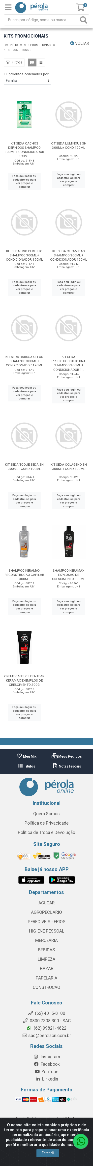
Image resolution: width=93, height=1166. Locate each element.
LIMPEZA (46, 959)
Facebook (46, 1064)
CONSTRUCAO (46, 987)
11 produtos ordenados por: (26, 74)
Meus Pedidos (67, 756)
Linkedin (46, 1079)
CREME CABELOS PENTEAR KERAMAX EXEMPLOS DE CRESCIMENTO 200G (24, 680)
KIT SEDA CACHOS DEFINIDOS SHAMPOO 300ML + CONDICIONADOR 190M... (24, 149)
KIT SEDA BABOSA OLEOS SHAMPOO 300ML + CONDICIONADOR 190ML (24, 361)
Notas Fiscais (66, 766)
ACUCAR (46, 902)
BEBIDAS (46, 949)
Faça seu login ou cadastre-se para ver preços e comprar (24, 181)
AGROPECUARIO (46, 912)
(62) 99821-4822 (46, 1028)
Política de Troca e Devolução (46, 832)
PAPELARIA (46, 978)
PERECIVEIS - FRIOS (46, 921)
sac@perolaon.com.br (46, 1035)
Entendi (48, 1153)
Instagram (46, 1056)
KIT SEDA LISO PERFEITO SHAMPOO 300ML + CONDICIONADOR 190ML (24, 255)
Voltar (79, 43)
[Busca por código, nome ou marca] (41, 20)
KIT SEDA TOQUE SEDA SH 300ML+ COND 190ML (24, 466)
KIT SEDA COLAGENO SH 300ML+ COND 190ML (69, 466)
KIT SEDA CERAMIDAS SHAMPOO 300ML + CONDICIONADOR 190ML (68, 255)
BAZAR (46, 968)
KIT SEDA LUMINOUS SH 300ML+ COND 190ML (68, 145)
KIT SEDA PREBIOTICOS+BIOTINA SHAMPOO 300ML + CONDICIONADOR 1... (69, 363)
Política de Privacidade (47, 823)
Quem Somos (46, 813)
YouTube (46, 1071)
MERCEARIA (46, 940)
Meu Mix (26, 756)
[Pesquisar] (83, 20)
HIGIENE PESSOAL (46, 931)
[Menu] (8, 7)
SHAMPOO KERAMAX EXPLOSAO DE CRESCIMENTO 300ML (68, 574)
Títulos (26, 766)
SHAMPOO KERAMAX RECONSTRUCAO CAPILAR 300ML (24, 574)
